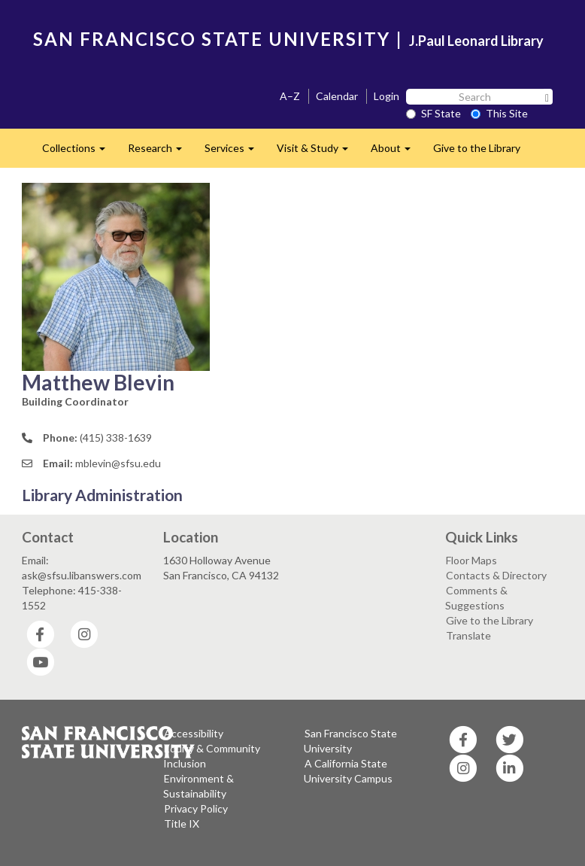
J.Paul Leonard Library (476, 40)
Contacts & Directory (496, 575)
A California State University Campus (348, 771)
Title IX (181, 823)
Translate (468, 635)
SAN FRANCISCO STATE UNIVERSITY (211, 39)
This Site (499, 113)
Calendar (337, 96)
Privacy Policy (196, 808)
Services (235, 152)
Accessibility (193, 733)
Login (386, 96)
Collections (79, 152)
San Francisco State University (350, 741)
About (396, 152)
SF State (433, 113)
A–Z (290, 96)
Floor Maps (471, 560)
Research (160, 152)
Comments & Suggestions (476, 598)
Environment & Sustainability (198, 786)
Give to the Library (476, 147)
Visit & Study (318, 152)
